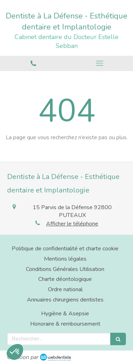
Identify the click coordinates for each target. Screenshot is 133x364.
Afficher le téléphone (72, 224)
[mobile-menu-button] (100, 63)
